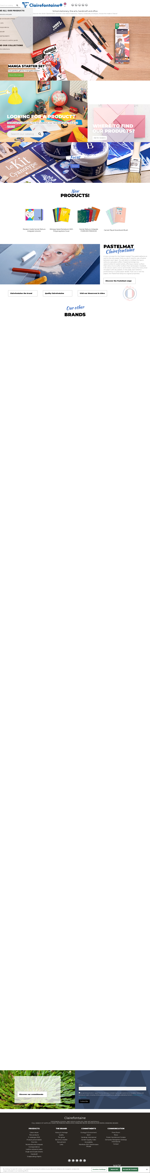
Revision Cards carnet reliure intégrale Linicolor (34, 230)
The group (61, 1137)
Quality (61, 1135)
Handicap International (88, 1137)
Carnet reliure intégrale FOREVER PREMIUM (88, 230)
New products (34, 1135)
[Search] (28, 5)
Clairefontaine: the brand (21, 293)
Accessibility (89, 1142)
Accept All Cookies (130, 1169)
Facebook (124, 5)
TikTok (138, 5)
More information (16, 75)
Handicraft (34, 1154)
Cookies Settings (99, 1169)
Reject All (114, 1169)
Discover (75, 166)
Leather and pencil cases (34, 1149)
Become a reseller (61, 1140)
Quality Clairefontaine (54, 293)
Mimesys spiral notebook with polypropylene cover (61, 230)
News (116, 1135)
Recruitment (61, 1142)
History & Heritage (61, 1132)
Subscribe (84, 1101)
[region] (75, 1169)
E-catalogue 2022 (34, 1137)
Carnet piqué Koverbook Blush (116, 230)
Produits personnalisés (34, 1140)
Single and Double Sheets (34, 1152)
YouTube (131, 5)
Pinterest (135, 5)
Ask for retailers (100, 138)
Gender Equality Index (88, 1140)
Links (61, 1144)
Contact (116, 1144)
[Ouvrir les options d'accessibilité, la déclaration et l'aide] (110, 5)
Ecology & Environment (89, 1132)
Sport (88, 1135)
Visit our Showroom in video (92, 293)
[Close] (147, 1169)
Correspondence (34, 1147)
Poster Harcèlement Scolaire (116, 1137)
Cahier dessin (34, 1132)
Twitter (128, 5)
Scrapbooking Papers (34, 1156)
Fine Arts (34, 1142)
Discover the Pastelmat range (119, 281)
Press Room (116, 1132)
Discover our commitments (31, 1094)
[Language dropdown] (116, 5)
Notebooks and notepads (34, 1144)
